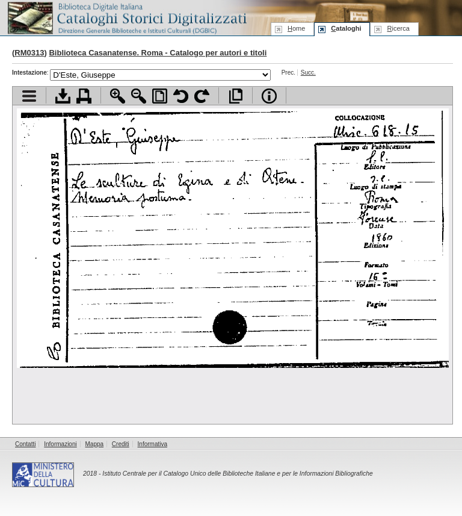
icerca (398, 28)
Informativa (152, 444)
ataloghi (346, 28)
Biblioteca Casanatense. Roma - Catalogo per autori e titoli (157, 52)
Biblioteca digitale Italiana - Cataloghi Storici (126, 17)
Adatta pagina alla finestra (159, 96)
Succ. (308, 72)
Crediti (120, 444)
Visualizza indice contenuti (29, 96)
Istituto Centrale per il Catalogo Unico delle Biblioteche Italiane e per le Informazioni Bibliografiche (237, 473)
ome (296, 28)
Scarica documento (62, 96)
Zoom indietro (138, 96)
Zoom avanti (117, 96)
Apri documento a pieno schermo (235, 96)
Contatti (25, 444)
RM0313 (29, 52)
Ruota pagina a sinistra (180, 96)
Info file (269, 96)
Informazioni (60, 444)
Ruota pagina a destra (201, 96)
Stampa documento (83, 96)
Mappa (94, 444)
